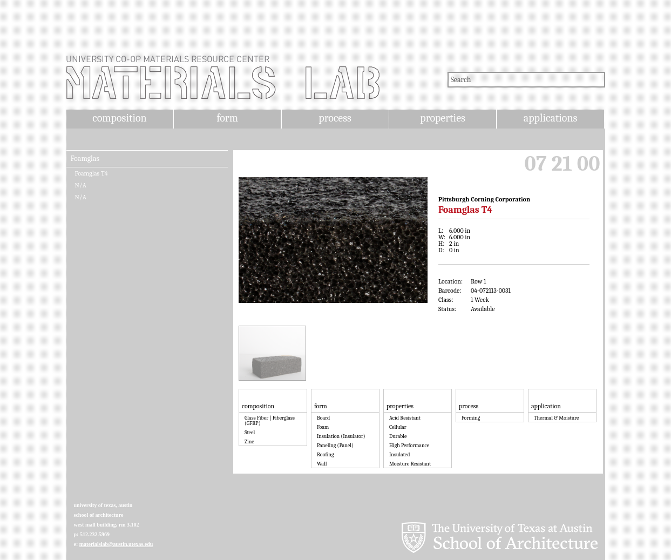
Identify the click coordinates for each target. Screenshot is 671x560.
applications (551, 118)
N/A (80, 185)
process (334, 118)
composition (119, 118)
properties (442, 118)
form (227, 118)
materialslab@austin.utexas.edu (116, 544)
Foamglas (85, 159)
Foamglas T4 (91, 173)
